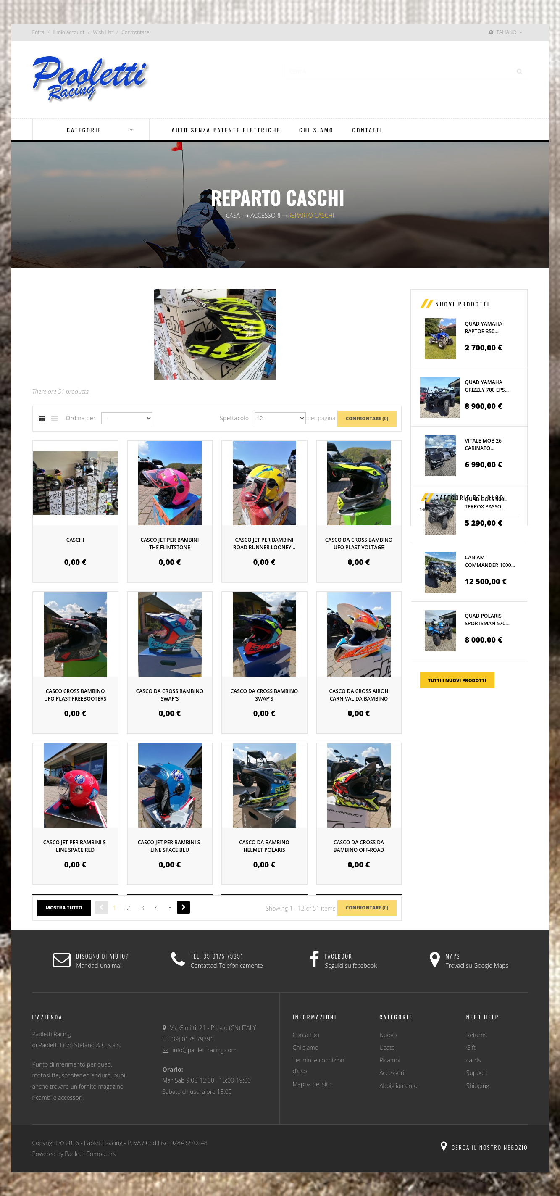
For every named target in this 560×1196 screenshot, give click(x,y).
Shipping (477, 1086)
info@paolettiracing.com (205, 1050)
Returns (476, 1035)
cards (473, 1060)
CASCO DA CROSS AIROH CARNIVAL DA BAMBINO (359, 695)
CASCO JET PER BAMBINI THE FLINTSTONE (170, 543)
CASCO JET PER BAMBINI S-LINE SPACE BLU (170, 846)
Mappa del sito (312, 1084)
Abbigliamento (398, 1086)
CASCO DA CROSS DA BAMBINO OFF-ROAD (359, 846)
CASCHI (75, 539)
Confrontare (135, 32)
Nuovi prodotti (463, 303)
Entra (38, 32)
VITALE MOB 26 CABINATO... (483, 444)
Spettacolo (234, 418)
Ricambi (389, 1060)
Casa (233, 215)
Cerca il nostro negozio (484, 1147)
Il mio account (68, 32)
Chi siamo (305, 1047)
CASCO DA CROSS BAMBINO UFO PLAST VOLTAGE (359, 543)
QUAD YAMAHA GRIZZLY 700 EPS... (487, 386)
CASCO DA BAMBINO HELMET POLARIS (264, 846)
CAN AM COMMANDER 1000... (490, 561)
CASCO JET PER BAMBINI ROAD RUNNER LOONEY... (264, 543)
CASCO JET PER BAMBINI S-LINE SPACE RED (75, 846)
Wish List (103, 32)
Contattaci (306, 1035)
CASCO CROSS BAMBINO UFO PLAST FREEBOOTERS (75, 695)
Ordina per (81, 418)
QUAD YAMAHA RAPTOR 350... (483, 327)
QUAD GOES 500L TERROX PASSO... (486, 502)
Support (477, 1073)
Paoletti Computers (90, 1154)
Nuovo (388, 1035)
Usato (387, 1047)
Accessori (391, 1073)
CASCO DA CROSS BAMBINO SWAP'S (170, 695)
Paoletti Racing (103, 1143)
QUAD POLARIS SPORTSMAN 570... (487, 619)
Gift (471, 1047)
